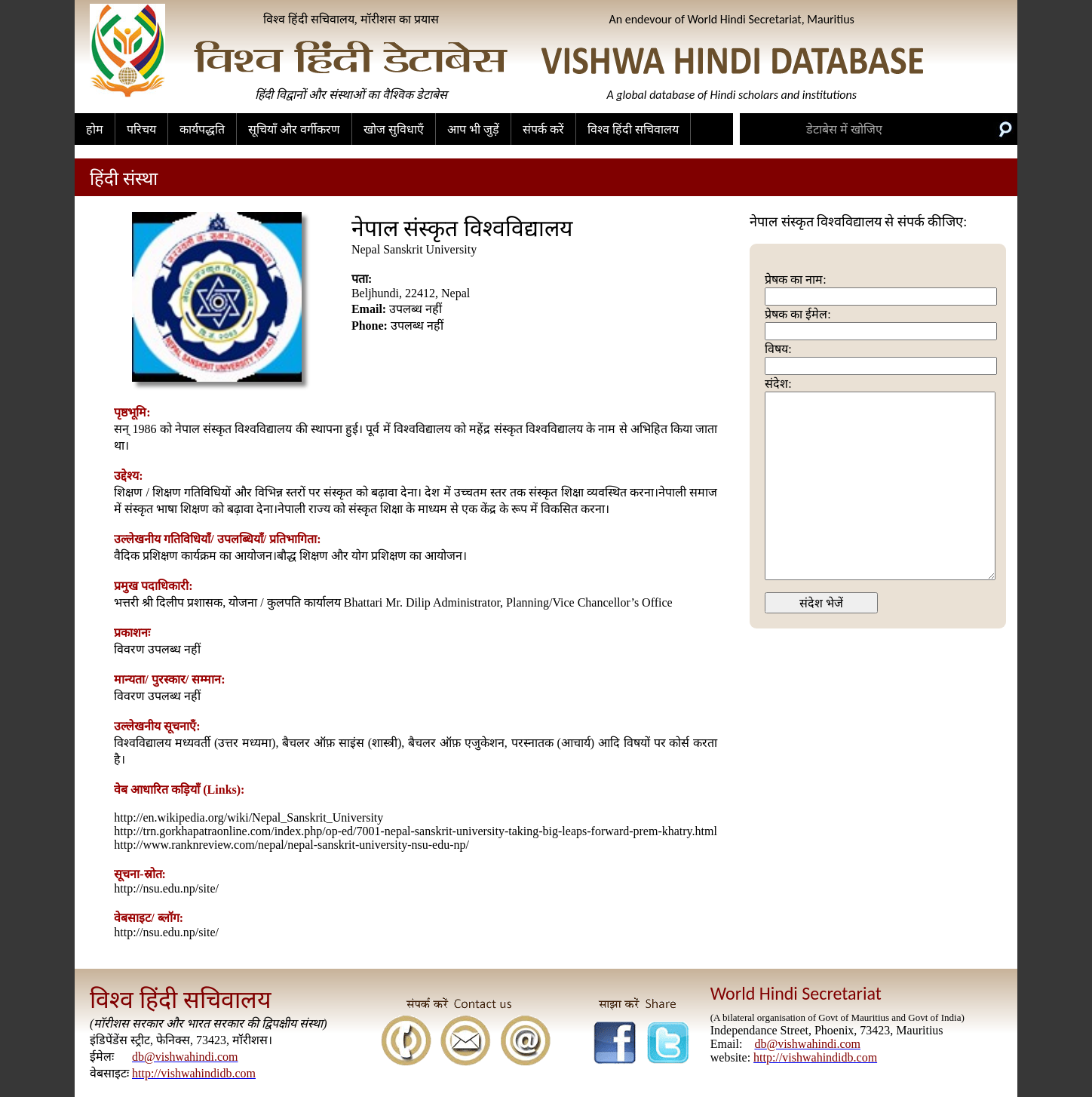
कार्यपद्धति (202, 129)
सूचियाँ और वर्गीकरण (294, 129)
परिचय (141, 129)
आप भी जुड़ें (473, 129)
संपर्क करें (543, 129)
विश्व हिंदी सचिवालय (633, 129)
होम (94, 129)
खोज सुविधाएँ (393, 129)
